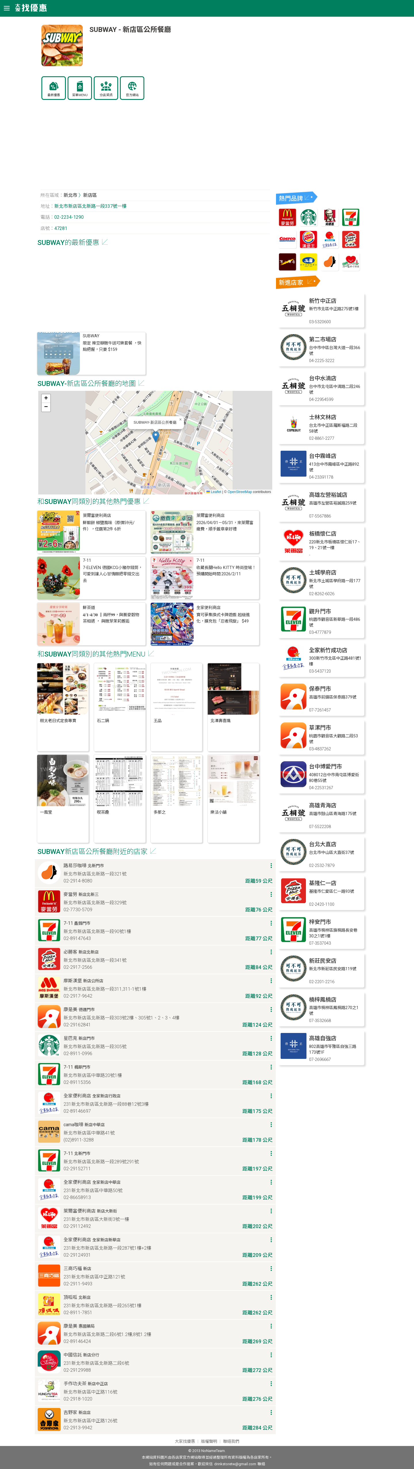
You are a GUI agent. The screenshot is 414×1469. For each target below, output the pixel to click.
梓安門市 (320, 922)
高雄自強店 (322, 1038)
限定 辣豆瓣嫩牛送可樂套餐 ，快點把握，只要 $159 (112, 346)
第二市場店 (322, 339)
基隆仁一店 (322, 883)
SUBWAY (91, 336)
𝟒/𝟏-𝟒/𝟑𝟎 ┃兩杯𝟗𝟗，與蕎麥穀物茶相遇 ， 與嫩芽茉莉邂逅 (111, 618)
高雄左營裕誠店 (328, 495)
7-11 (87, 560)
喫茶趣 (103, 812)
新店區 (90, 195)
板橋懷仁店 (322, 533)
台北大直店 (322, 844)
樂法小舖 (218, 812)
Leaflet (213, 492)
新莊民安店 (322, 961)
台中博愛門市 (325, 766)
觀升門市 (320, 611)
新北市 (70, 195)
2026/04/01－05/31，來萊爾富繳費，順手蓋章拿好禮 (224, 526)
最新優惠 (53, 95)
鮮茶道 (89, 607)
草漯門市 (320, 727)
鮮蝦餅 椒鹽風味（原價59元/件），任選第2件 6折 (109, 526)
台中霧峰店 (322, 456)
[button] (155, 437)
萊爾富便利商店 (97, 515)
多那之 (160, 812)
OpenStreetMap (240, 492)
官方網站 (132, 95)
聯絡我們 (231, 1441)
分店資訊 (106, 95)
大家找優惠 (185, 1441)
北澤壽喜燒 (220, 720)
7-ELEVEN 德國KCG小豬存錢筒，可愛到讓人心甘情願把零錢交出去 (112, 574)
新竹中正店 (322, 301)
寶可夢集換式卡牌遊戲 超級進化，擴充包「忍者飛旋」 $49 (223, 618)
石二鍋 (103, 720)
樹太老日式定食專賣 (58, 720)
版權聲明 (209, 1441)
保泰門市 (320, 689)
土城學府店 (322, 572)
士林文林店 (322, 417)
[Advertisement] (155, 148)
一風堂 (46, 812)
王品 (158, 720)
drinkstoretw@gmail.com (235, 1464)
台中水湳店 (322, 378)
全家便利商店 (208, 607)
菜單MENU (80, 95)
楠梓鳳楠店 (322, 999)
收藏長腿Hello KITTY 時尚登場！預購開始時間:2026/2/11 (226, 570)
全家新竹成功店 (328, 650)
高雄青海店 (322, 805)
